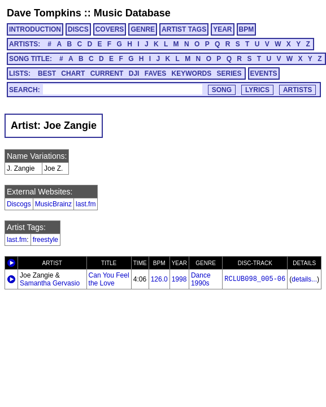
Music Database (132, 13)
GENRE (143, 29)
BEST (47, 73)
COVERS (109, 29)
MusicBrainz (53, 204)
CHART (73, 73)
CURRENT (107, 73)
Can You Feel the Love (109, 279)
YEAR (222, 29)
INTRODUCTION (35, 29)
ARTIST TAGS (184, 29)
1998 (179, 279)
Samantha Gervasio (50, 283)
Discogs (19, 204)
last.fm (85, 204)
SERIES (229, 73)
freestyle (45, 240)
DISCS (78, 29)
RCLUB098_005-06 (254, 279)
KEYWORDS (192, 73)
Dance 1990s (201, 279)
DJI (134, 73)
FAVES (155, 73)
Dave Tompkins (44, 13)
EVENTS (263, 73)
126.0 (159, 279)
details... (304, 279)
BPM (246, 29)
